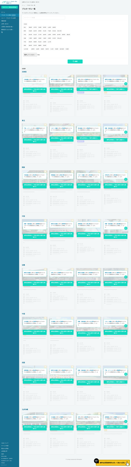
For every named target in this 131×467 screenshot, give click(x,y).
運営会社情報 (4, 456)
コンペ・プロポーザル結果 (8, 18)
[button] (125, 83)
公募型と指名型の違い (7, 26)
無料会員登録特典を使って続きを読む (110, 462)
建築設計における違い (7, 29)
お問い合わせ (5, 23)
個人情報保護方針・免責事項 (6, 458)
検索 (75, 61)
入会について (5, 443)
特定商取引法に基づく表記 (6, 460)
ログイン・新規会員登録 (9, 7)
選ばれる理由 (5, 448)
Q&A (2, 454)
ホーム (3, 12)
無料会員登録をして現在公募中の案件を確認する (34, 90)
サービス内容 (5, 445)
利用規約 (3, 462)
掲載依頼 (3, 21)
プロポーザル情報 (8, 15)
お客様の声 (4, 451)
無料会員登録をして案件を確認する (88, 89)
